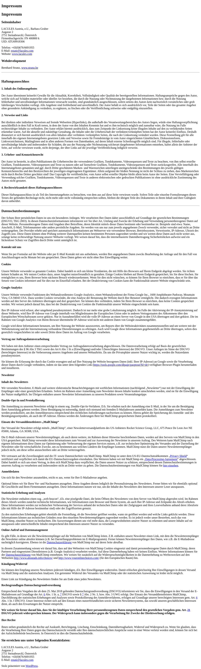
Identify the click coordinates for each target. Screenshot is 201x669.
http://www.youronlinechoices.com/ (78, 557)
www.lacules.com (22, 53)
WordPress (32, 665)
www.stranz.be (29, 67)
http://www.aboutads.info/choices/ (33, 557)
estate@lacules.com (22, 50)
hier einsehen (170, 465)
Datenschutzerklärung (59, 542)
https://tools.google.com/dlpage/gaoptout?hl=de (121, 364)
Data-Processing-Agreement (161, 459)
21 (188, 609)
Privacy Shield (178, 455)
